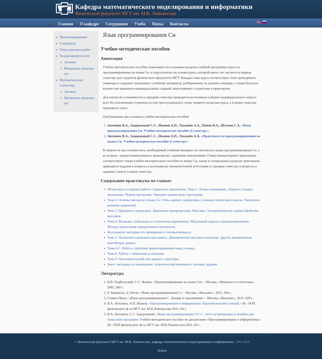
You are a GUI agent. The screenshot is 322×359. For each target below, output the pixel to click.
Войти (162, 350)
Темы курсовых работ (75, 49)
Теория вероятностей (74, 56)
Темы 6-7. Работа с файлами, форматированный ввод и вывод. (151, 248)
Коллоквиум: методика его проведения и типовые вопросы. (149, 232)
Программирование (73, 37)
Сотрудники (117, 24)
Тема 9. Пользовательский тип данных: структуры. (143, 259)
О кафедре (89, 24)
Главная (65, 24)
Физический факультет (94, 342)
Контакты (179, 24)
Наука (157, 24)
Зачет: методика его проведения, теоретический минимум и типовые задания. (162, 264)
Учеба (139, 24)
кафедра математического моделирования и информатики (193, 342)
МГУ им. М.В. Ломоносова (130, 342)
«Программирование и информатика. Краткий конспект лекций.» (195, 303)
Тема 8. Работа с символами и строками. (136, 253)
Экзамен (70, 62)
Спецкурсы (67, 43)
